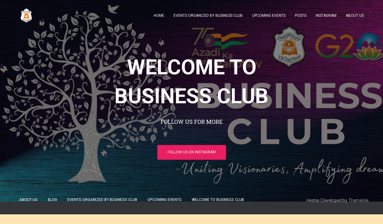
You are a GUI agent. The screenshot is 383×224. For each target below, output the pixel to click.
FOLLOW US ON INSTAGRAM (192, 152)
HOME (159, 15)
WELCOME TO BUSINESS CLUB (218, 200)
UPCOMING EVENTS (269, 15)
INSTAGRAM (326, 15)
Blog (52, 200)
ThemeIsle (358, 200)
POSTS (300, 15)
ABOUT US (355, 15)
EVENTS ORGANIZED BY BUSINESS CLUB (208, 15)
